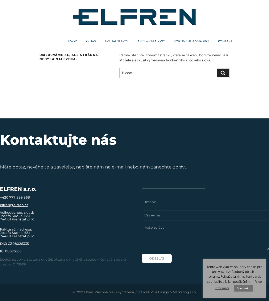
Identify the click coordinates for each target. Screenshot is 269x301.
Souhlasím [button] (243, 288)
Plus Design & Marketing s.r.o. (173, 292)
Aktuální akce (117, 41)
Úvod (72, 41)
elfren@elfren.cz (14, 205)
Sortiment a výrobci (191, 41)
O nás (91, 41)
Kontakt (225, 41)
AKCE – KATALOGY (151, 41)
